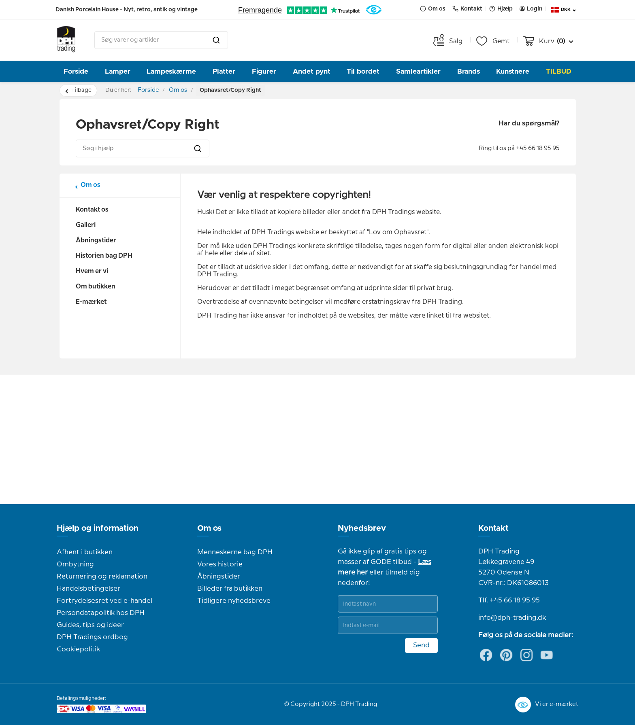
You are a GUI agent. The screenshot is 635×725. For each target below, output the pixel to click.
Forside (76, 71)
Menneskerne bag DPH (235, 552)
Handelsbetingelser (88, 588)
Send (421, 645)
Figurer (264, 71)
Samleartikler (418, 71)
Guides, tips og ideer (90, 625)
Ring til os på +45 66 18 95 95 (519, 148)
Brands (468, 71)
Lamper (117, 71)
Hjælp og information (98, 528)
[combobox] (161, 40)
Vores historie (220, 564)
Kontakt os (92, 210)
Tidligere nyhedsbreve (234, 601)
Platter (224, 71)
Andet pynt (311, 71)
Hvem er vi (92, 271)
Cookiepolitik (78, 649)
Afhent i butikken (85, 552)
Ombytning (75, 564)
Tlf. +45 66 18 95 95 (509, 600)
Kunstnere (512, 71)
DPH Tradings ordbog (92, 637)
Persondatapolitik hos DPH (101, 613)
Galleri (86, 225)
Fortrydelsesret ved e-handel (104, 601)
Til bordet (363, 71)
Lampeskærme (171, 71)
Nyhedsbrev (362, 528)
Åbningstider (96, 240)
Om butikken (95, 287)
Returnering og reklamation (102, 576)
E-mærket (91, 302)
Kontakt (493, 528)
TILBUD (558, 71)
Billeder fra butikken (229, 588)
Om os (185, 90)
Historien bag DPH (104, 256)
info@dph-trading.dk (512, 618)
